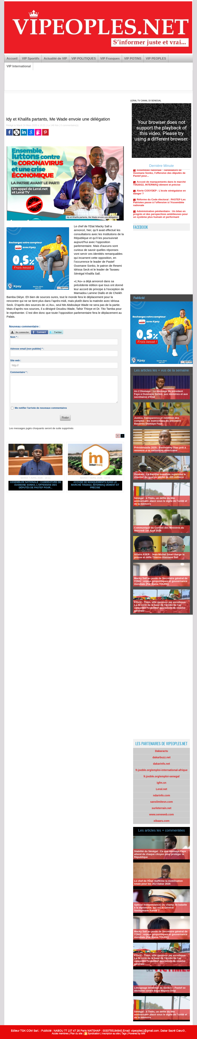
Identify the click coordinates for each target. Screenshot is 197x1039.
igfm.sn (161, 782)
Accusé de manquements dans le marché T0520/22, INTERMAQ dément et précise (95, 485)
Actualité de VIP (55, 58)
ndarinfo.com (161, 795)
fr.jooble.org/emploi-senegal (161, 776)
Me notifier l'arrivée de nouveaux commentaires (41, 408)
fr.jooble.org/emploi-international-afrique (162, 770)
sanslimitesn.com (161, 801)
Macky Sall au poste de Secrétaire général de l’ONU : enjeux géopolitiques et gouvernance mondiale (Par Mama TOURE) (160, 581)
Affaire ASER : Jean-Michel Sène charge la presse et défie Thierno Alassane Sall (159, 556)
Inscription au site (111, 1033)
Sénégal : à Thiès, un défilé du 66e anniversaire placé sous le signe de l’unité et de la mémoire (160, 501)
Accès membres (60, 1033)
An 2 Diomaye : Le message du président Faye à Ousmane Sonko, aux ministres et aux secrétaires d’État (161, 394)
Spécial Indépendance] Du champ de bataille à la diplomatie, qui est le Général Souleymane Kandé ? (160, 907)
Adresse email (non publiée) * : (27, 348)
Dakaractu (161, 751)
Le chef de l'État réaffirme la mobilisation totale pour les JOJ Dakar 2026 (158, 882)
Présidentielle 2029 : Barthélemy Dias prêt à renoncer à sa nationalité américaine (160, 449)
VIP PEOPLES (156, 58)
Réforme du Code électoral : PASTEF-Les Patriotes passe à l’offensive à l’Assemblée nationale (159, 204)
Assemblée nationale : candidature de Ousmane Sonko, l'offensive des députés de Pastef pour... (35, 485)
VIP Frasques (110, 58)
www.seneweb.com (161, 814)
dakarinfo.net (161, 763)
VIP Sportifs (30, 58)
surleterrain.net (161, 808)
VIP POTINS (132, 58)
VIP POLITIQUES (83, 58)
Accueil (12, 58)
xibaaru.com (161, 820)
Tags (124, 1033)
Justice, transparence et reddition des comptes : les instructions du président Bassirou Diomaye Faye (157, 420)
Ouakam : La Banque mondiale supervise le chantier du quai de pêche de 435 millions (160, 476)
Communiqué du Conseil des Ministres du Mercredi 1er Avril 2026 (159, 529)
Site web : (15, 360)
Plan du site (76, 1033)
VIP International (19, 66)
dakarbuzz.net (161, 757)
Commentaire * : (19, 372)
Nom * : (14, 337)
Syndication (94, 1033)
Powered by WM (136, 1033)
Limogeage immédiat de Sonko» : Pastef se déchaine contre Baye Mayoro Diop (159, 989)
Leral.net (161, 789)
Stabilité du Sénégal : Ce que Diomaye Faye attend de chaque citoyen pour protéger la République (160, 854)
